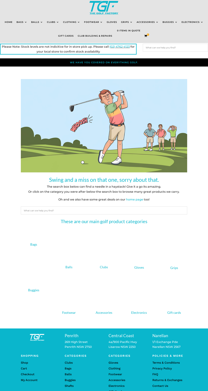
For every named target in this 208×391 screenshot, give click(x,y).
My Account (29, 380)
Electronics (191, 22)
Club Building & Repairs (95, 35)
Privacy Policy (162, 368)
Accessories (146, 22)
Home (9, 22)
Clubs (51, 22)
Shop (24, 362)
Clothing (69, 22)
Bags (20, 22)
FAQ (155, 374)
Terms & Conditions (166, 362)
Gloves (112, 22)
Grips (125, 22)
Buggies (168, 22)
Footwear (91, 22)
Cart (24, 368)
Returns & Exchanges (167, 380)
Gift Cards (66, 35)
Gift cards (174, 313)
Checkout (27, 374)
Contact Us (160, 386)
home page (134, 199)
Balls (35, 22)
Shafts (69, 386)
